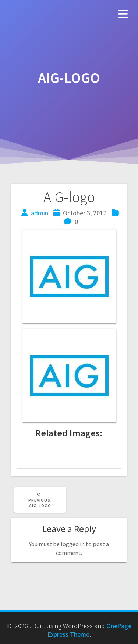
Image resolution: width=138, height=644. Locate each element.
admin (39, 213)
